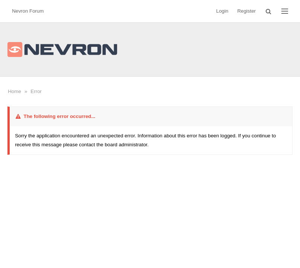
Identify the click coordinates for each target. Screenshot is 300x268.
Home (14, 91)
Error (36, 91)
